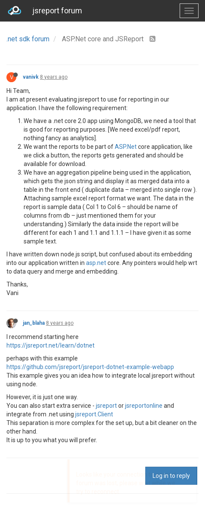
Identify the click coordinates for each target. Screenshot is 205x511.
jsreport (106, 405)
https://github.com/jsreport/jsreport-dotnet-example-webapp (90, 366)
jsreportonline (143, 405)
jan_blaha (34, 323)
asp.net (96, 262)
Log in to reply (171, 475)
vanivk (31, 77)
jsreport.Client (94, 414)
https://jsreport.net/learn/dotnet (50, 345)
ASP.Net (126, 146)
